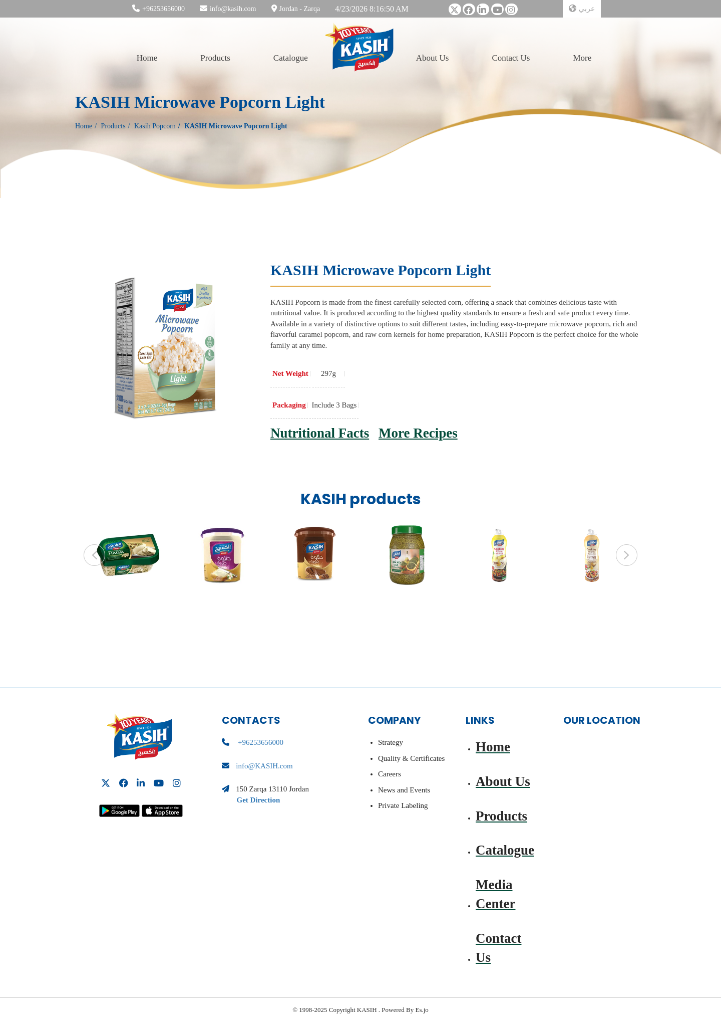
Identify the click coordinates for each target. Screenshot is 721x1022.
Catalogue (290, 57)
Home (147, 57)
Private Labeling (403, 805)
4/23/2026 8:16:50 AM (372, 9)
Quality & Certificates (411, 758)
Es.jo (421, 1009)
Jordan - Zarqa (299, 9)
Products (215, 57)
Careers (389, 774)
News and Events (404, 790)
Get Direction (258, 800)
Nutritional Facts (319, 433)
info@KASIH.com (264, 766)
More (582, 57)
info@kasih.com (233, 9)
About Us (432, 57)
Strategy (390, 742)
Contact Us (511, 57)
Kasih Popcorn (155, 126)
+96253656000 (163, 9)
